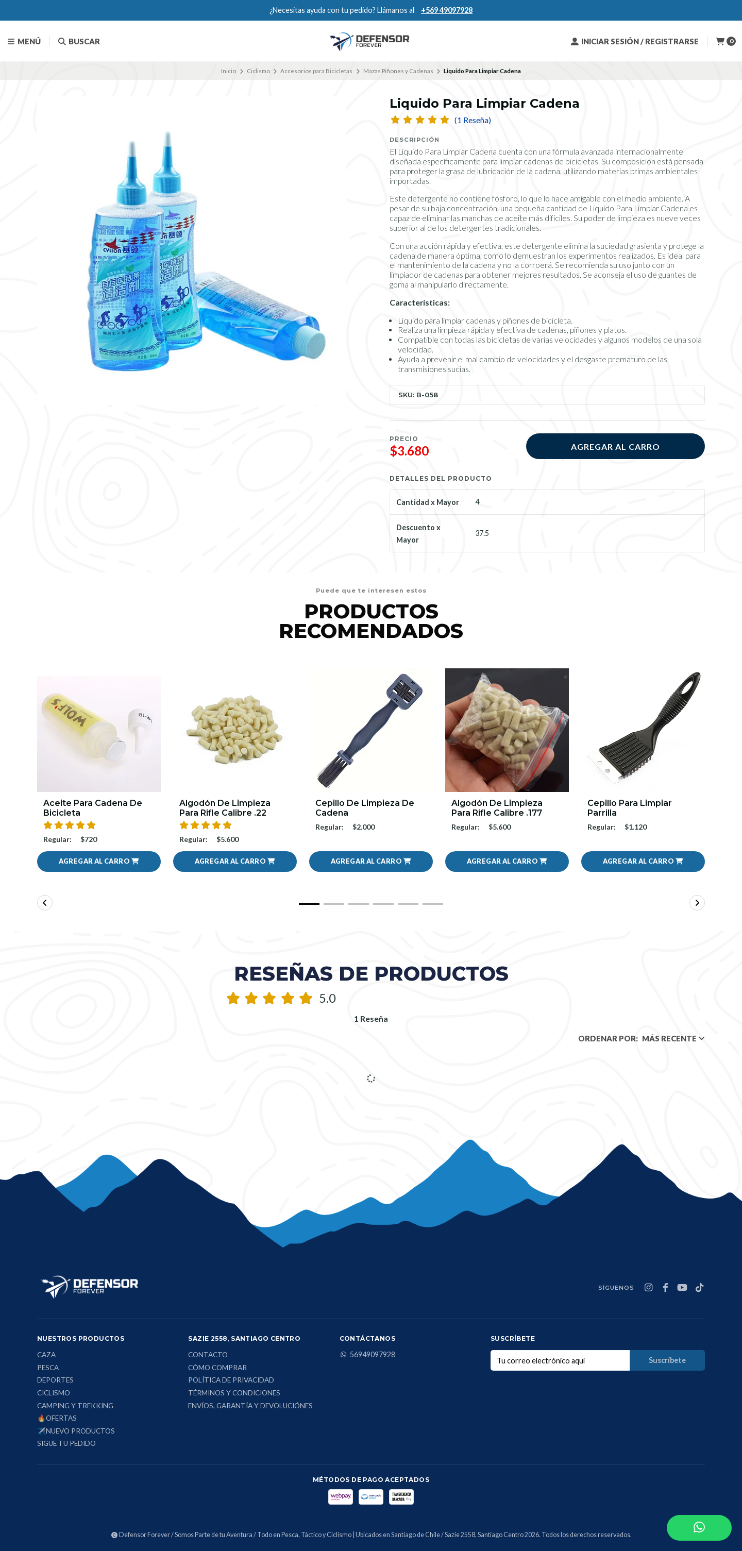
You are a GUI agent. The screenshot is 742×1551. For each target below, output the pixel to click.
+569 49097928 (447, 10)
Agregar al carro (615, 446)
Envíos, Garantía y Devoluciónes (250, 1406)
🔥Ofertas (57, 1418)
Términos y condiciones (234, 1393)
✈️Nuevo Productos (76, 1431)
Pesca (48, 1368)
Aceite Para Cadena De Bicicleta (92, 808)
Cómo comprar (217, 1368)
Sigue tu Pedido (66, 1443)
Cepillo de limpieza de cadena (364, 808)
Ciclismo (258, 71)
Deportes (55, 1380)
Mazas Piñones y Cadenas (398, 71)
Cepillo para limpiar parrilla (629, 808)
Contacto (208, 1355)
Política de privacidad (231, 1380)
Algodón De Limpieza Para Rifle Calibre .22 (225, 808)
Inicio (228, 71)
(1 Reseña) (472, 120)
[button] (99, 861)
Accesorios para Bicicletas (316, 71)
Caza (46, 1355)
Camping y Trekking (75, 1406)
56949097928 (367, 1354)
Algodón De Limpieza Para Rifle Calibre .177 (497, 808)
